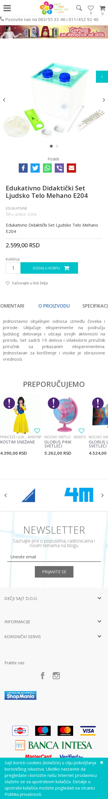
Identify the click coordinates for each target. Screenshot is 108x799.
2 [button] (58, 147)
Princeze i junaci (13, 437)
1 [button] (52, 147)
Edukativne (16, 208)
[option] (54, 99)
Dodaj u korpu (46, 268)
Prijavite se (54, 571)
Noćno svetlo (57, 437)
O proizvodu (54, 306)
